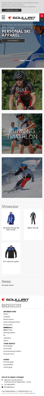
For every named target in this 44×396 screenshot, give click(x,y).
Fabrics (5, 314)
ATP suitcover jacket (11, 261)
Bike (4, 330)
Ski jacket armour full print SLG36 (11, 229)
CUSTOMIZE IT (13, 40)
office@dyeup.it (9, 387)
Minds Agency (30, 393)
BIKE (22, 90)
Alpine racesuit (33, 228)
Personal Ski (7, 349)
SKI (22, 178)
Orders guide (7, 367)
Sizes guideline (8, 365)
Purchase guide (8, 362)
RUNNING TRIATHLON (22, 134)
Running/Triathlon (9, 333)
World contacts (8, 319)
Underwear (7, 338)
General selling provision (11, 322)
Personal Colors (8, 354)
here (34, 7)
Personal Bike (7, 346)
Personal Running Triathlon (12, 351)
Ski (4, 335)
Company (6, 317)
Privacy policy (7, 325)
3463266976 (11, 384)
